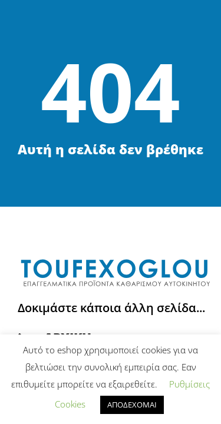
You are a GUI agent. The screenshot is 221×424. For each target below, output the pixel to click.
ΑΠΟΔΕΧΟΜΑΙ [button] (132, 404)
